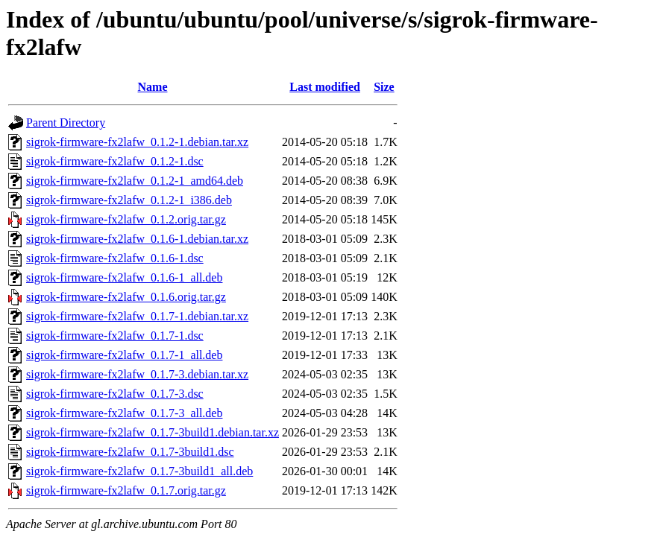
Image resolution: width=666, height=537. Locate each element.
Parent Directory (65, 122)
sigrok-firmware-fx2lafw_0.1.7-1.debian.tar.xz (137, 316)
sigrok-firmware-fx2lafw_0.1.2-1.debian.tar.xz (137, 142)
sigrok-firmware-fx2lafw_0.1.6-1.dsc (115, 258)
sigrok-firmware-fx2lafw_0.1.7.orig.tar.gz (126, 490)
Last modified (324, 86)
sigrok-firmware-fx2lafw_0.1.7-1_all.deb (124, 355)
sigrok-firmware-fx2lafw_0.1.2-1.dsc (115, 161)
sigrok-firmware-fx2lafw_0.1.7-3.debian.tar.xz (137, 374)
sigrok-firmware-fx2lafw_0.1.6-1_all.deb (124, 277)
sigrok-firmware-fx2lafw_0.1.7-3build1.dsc (130, 451)
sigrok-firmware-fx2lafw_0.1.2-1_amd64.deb (134, 180)
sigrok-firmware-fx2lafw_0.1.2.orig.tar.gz (126, 219)
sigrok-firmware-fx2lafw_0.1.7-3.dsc (115, 393)
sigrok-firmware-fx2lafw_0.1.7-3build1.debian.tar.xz (152, 432)
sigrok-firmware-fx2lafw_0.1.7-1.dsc (115, 335)
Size (384, 86)
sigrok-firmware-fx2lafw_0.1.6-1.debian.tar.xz (137, 238)
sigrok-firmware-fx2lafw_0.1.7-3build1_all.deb (139, 471)
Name (153, 86)
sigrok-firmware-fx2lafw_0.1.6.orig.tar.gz (126, 296)
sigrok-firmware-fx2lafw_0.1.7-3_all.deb (124, 413)
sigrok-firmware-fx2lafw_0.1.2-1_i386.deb (129, 200)
